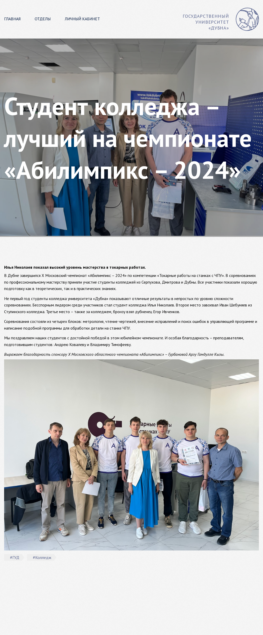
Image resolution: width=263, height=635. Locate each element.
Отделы (43, 18)
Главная (12, 18)
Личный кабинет (82, 18)
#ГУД (14, 557)
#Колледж (42, 557)
